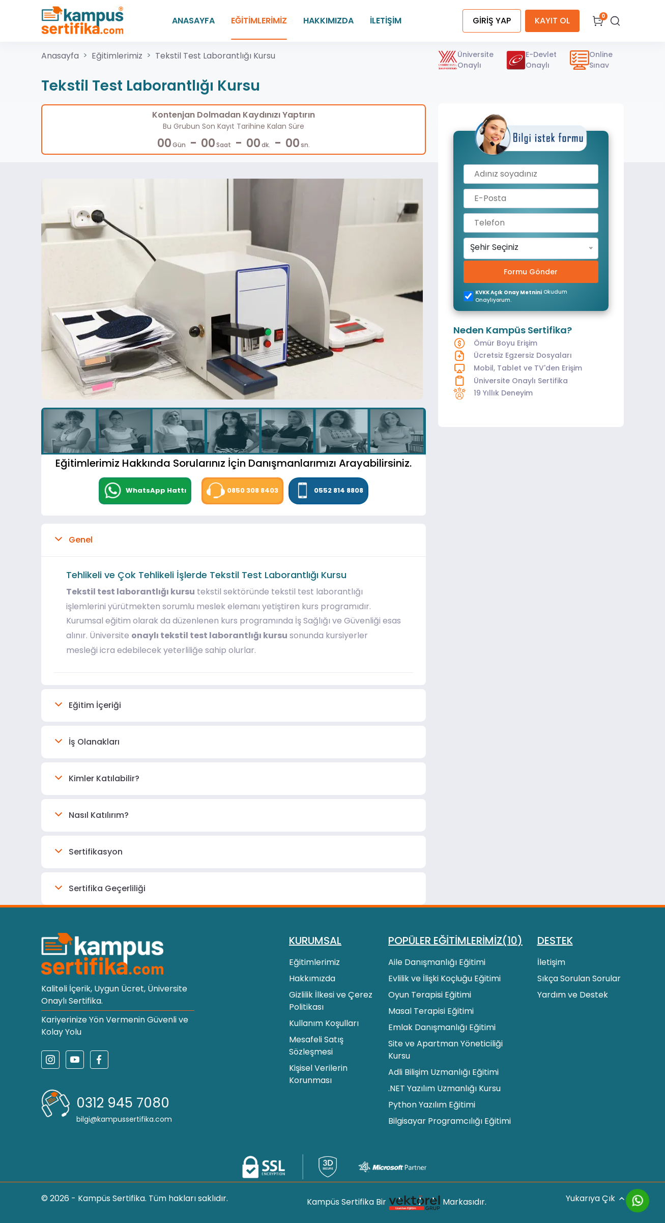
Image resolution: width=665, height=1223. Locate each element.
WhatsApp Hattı (145, 490)
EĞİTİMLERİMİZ (259, 20)
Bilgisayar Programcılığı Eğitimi (449, 1121)
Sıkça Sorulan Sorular (579, 978)
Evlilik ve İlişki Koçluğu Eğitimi (444, 978)
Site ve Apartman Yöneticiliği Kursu (445, 1050)
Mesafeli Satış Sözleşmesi (316, 1046)
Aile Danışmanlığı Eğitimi (436, 962)
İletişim (551, 962)
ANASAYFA (193, 20)
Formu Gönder (531, 272)
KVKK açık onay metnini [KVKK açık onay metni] (508, 292)
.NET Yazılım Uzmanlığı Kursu (444, 1088)
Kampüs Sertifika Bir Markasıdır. (396, 1202)
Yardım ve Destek (572, 995)
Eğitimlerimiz (117, 56)
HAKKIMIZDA (328, 20)
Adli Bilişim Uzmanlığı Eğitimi (443, 1072)
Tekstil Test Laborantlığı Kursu (215, 56)
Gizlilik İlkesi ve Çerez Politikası (330, 1001)
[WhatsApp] (145, 491)
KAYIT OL (552, 20)
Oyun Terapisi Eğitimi (429, 995)
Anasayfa (60, 56)
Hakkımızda (312, 978)
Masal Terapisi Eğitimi (431, 1011)
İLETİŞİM (385, 20)
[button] (233, 540)
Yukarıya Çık (595, 1198)
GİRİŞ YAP (492, 20)
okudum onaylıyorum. (521, 296)
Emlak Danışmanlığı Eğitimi (442, 1027)
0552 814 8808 (328, 490)
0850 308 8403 (242, 490)
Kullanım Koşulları (324, 1023)
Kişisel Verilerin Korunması (318, 1074)
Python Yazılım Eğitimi (431, 1105)
